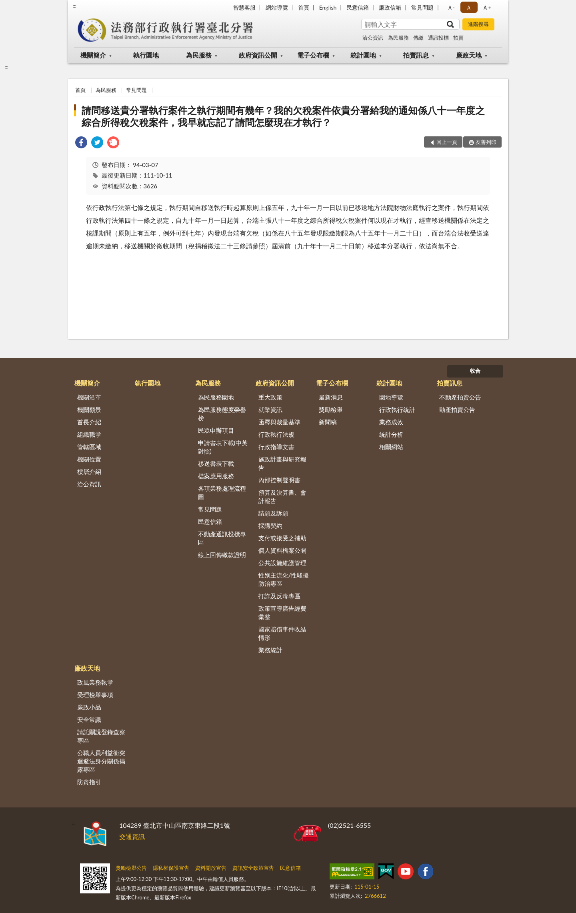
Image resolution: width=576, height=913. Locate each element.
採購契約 (270, 525)
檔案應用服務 (216, 475)
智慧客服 (244, 7)
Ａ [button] (469, 7)
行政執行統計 (397, 409)
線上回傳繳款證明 (222, 554)
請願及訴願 (273, 513)
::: (74, 6)
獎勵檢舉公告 (131, 868)
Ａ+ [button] (486, 7)
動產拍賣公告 (457, 409)
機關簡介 (93, 55)
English (328, 7)
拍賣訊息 (416, 55)
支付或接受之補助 (282, 537)
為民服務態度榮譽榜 (222, 414)
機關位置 (89, 459)
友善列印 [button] (486, 142)
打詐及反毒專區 (279, 595)
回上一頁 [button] (446, 142)
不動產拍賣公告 (460, 397)
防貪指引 (89, 781)
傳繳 (418, 37)
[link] (81, 143)
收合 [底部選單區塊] (475, 371)
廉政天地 (469, 55)
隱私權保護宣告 (171, 868)
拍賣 (458, 37)
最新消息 (331, 397)
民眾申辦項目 (216, 430)
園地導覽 (391, 397)
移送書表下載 (216, 463)
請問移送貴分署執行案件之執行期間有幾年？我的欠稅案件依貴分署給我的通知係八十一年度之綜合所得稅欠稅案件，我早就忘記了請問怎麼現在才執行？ (283, 116)
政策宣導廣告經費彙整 (282, 612)
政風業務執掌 (95, 682)
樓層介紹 (89, 471)
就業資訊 (270, 409)
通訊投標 (438, 37)
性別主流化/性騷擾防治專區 (283, 579)
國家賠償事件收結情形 (282, 633)
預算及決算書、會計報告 (282, 496)
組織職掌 (89, 434)
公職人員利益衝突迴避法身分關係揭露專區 (101, 761)
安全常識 (89, 719)
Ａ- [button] (451, 7)
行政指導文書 (276, 446)
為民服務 (398, 37)
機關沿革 (89, 397)
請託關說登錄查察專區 (101, 736)
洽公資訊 (372, 37)
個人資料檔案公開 (282, 550)
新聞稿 (328, 422)
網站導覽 (277, 7)
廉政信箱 (390, 7)
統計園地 (363, 55)
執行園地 (146, 55)
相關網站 (391, 446)
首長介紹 (89, 422)
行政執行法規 (276, 434)
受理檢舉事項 (95, 694)
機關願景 (89, 409)
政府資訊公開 (258, 55)
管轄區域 (89, 446)
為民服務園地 (216, 397)
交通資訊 (132, 836)
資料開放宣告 (210, 868)
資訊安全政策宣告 (253, 868)
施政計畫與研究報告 (282, 463)
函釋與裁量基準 (279, 422)
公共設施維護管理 (282, 562)
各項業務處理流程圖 (222, 492)
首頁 (303, 7)
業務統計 (270, 649)
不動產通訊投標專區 (222, 538)
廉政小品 (89, 707)
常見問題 (422, 7)
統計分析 (391, 434)
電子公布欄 (313, 55)
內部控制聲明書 (279, 479)
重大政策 (270, 397)
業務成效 (391, 422)
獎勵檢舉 (331, 409)
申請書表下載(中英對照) (223, 447)
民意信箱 (357, 7)
